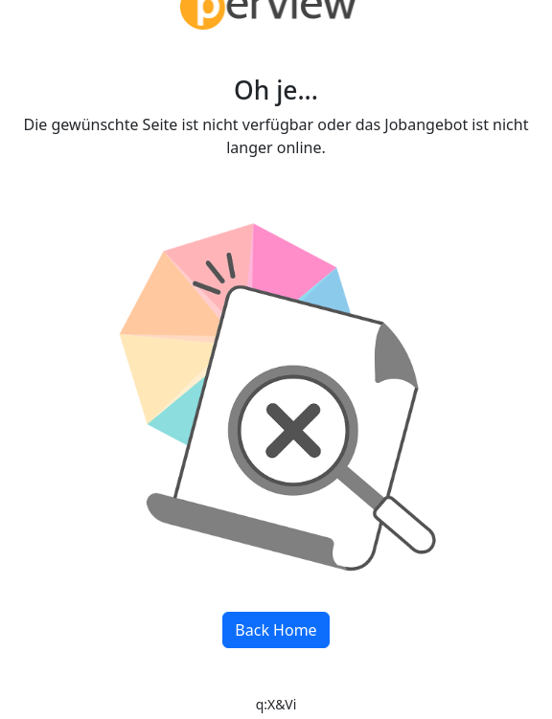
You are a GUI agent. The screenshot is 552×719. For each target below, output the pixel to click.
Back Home (275, 629)
